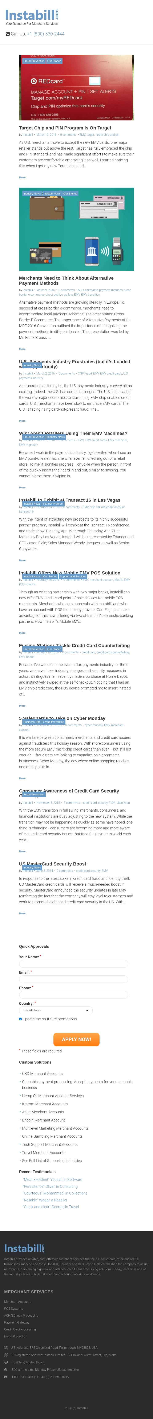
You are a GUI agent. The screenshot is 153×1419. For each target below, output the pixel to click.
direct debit (53, 294)
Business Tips (32, 721)
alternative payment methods (104, 290)
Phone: (26, 987)
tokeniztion (123, 802)
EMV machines (118, 440)
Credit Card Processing (20, 1329)
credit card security (95, 802)
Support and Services (73, 576)
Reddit (30, 657)
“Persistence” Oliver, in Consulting (50, 1186)
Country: (27, 1003)
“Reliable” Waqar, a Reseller (45, 1200)
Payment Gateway (16, 1322)
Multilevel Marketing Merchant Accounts (55, 1128)
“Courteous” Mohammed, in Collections (55, 1193)
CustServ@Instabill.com (28, 1362)
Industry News (32, 193)
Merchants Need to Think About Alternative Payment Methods (66, 280)
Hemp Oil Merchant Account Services (53, 1096)
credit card (88, 652)
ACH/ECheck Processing (21, 1315)
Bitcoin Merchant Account (43, 1120)
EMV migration (28, 444)
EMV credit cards (111, 373)
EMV (82, 134)
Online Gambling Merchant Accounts (52, 1136)
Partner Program (53, 503)
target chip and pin (107, 134)
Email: (25, 972)
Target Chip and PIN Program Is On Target (65, 128)
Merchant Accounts (17, 1302)
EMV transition (90, 294)
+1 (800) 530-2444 (45, 34)
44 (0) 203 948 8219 (55, 1377)
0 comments (68, 134)
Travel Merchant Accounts (43, 1152)
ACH (81, 290)
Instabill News (52, 193)
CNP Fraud (85, 373)
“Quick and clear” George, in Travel (51, 1207)
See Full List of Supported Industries (52, 1160)
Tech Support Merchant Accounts (50, 1144)
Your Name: (30, 956)
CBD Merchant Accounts (42, 1073)
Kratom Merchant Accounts (45, 1104)
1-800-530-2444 (22, 1377)
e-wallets (67, 294)
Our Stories (54, 61)
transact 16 (26, 511)
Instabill (28, 134)
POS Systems (13, 1309)
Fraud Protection (15, 1336)
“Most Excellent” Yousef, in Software (52, 1179)
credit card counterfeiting (113, 652)
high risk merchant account (107, 507)
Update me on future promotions (50, 1019)
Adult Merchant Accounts (43, 1112)
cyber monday (94, 725)
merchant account (101, 579)
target (90, 134)
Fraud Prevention (34, 61)
